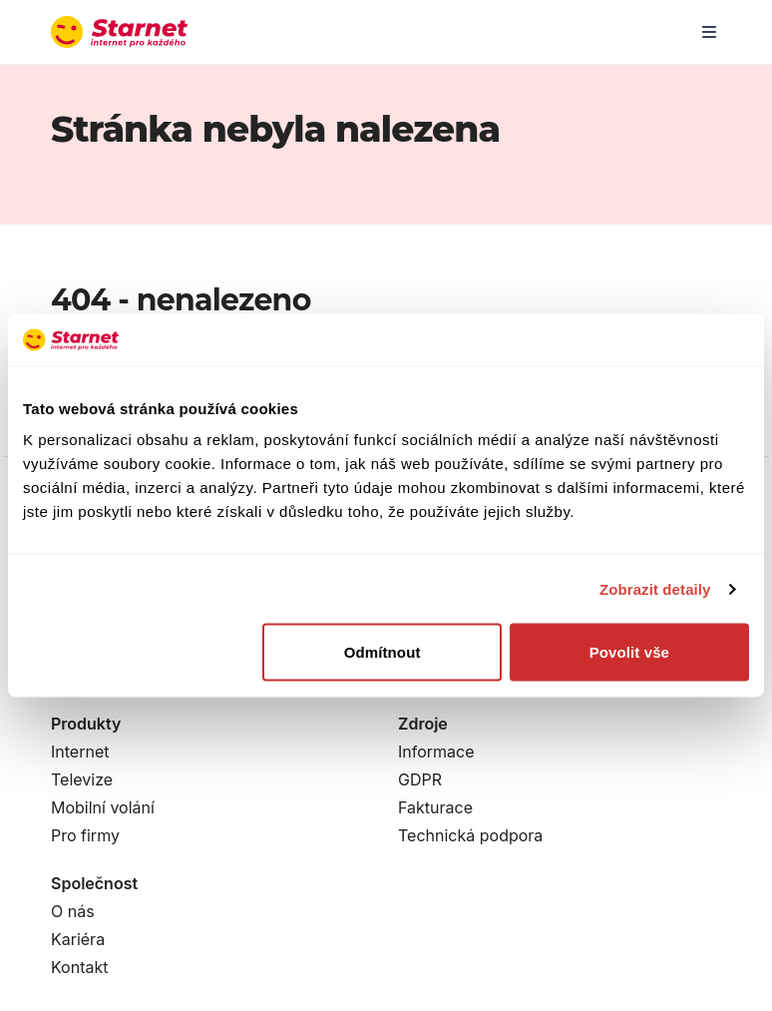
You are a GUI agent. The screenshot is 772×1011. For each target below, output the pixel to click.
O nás (73, 911)
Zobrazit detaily (655, 588)
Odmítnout (382, 652)
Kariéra (78, 939)
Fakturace (435, 807)
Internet (80, 751)
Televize (82, 779)
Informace (436, 751)
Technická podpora (470, 835)
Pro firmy (85, 835)
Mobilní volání (103, 807)
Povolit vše (629, 652)
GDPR (420, 779)
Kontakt (79, 967)
